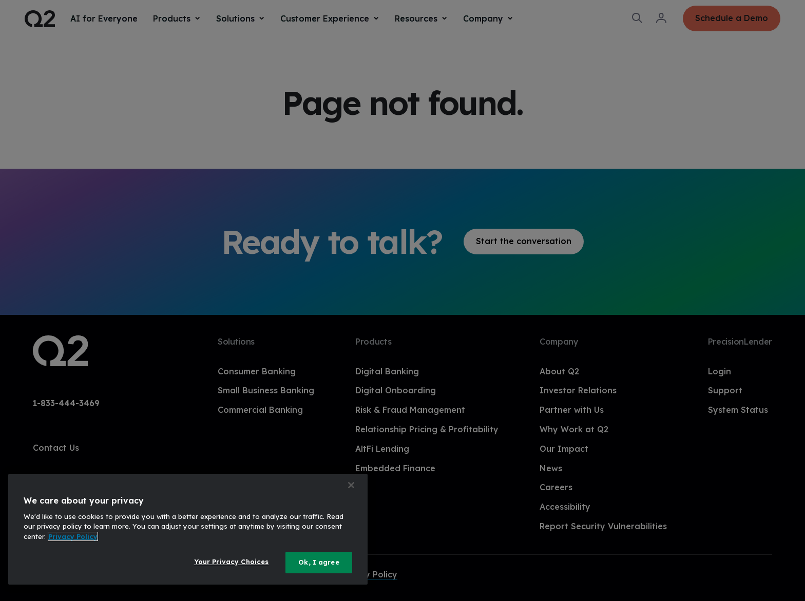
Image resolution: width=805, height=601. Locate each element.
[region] (188, 529)
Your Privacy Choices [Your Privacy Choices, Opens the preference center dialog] (231, 561)
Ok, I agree (318, 562)
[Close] (351, 485)
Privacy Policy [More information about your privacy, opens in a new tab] (73, 536)
